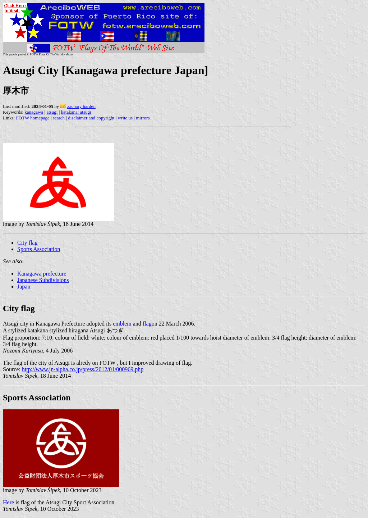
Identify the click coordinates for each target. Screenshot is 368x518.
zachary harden (81, 106)
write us (125, 118)
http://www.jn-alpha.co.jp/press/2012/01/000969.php (82, 369)
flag (147, 324)
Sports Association (38, 249)
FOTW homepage (32, 118)
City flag (27, 243)
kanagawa (33, 112)
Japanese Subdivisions (43, 280)
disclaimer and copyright (91, 118)
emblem (122, 324)
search (59, 118)
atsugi (52, 112)
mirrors (143, 118)
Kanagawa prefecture (41, 274)
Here (8, 502)
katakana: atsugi (76, 112)
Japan (23, 286)
